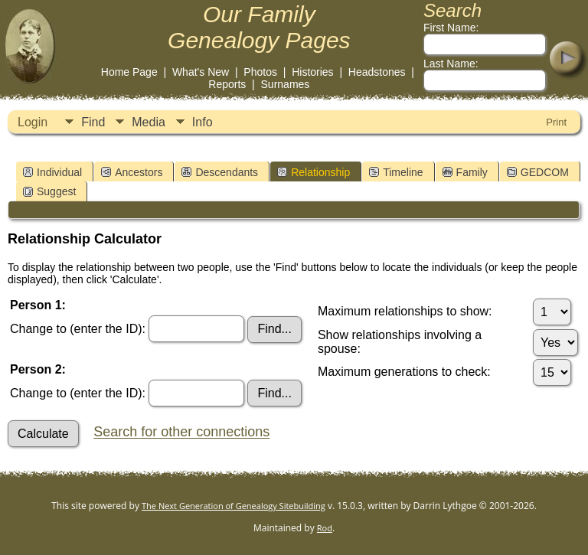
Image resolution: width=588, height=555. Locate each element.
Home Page (129, 72)
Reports (227, 84)
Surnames (285, 84)
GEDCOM (538, 172)
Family (465, 172)
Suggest (49, 191)
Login (32, 122)
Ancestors (131, 172)
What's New (200, 72)
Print (556, 122)
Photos (260, 72)
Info (202, 122)
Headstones (377, 72)
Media (148, 122)
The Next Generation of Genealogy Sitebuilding (233, 505)
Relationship (313, 172)
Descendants (219, 172)
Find (93, 122)
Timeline (396, 172)
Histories (312, 72)
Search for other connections (181, 432)
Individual (52, 172)
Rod (324, 528)
